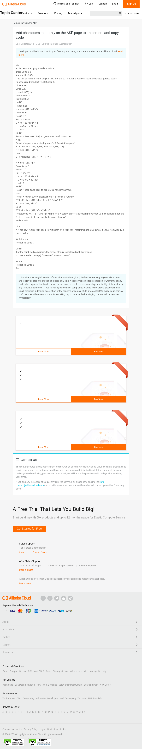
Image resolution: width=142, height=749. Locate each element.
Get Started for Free (29, 528)
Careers (6, 729)
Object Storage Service (57, 671)
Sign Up (131, 3)
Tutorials (81, 698)
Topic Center (8, 698)
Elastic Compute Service (14, 671)
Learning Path (91, 684)
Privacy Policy (31, 729)
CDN (30, 671)
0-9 (83, 712)
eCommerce (76, 671)
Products (27, 13)
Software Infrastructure (70, 684)
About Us (17, 729)
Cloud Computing (25, 698)
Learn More (43, 351)
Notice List (52, 729)
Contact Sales (132, 13)
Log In (115, 3)
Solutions (43, 13)
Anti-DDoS (39, 671)
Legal (42, 729)
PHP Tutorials (95, 698)
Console (103, 3)
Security (102, 671)
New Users (105, 684)
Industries (41, 698)
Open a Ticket (26, 570)
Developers (52, 698)
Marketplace (75, 13)
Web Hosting (90, 671)
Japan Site (7, 684)
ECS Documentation (25, 684)
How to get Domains (46, 684)
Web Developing (68, 698)
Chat (21, 552)
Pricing (58, 13)
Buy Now (98, 351)
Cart (89, 3)
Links (62, 729)
